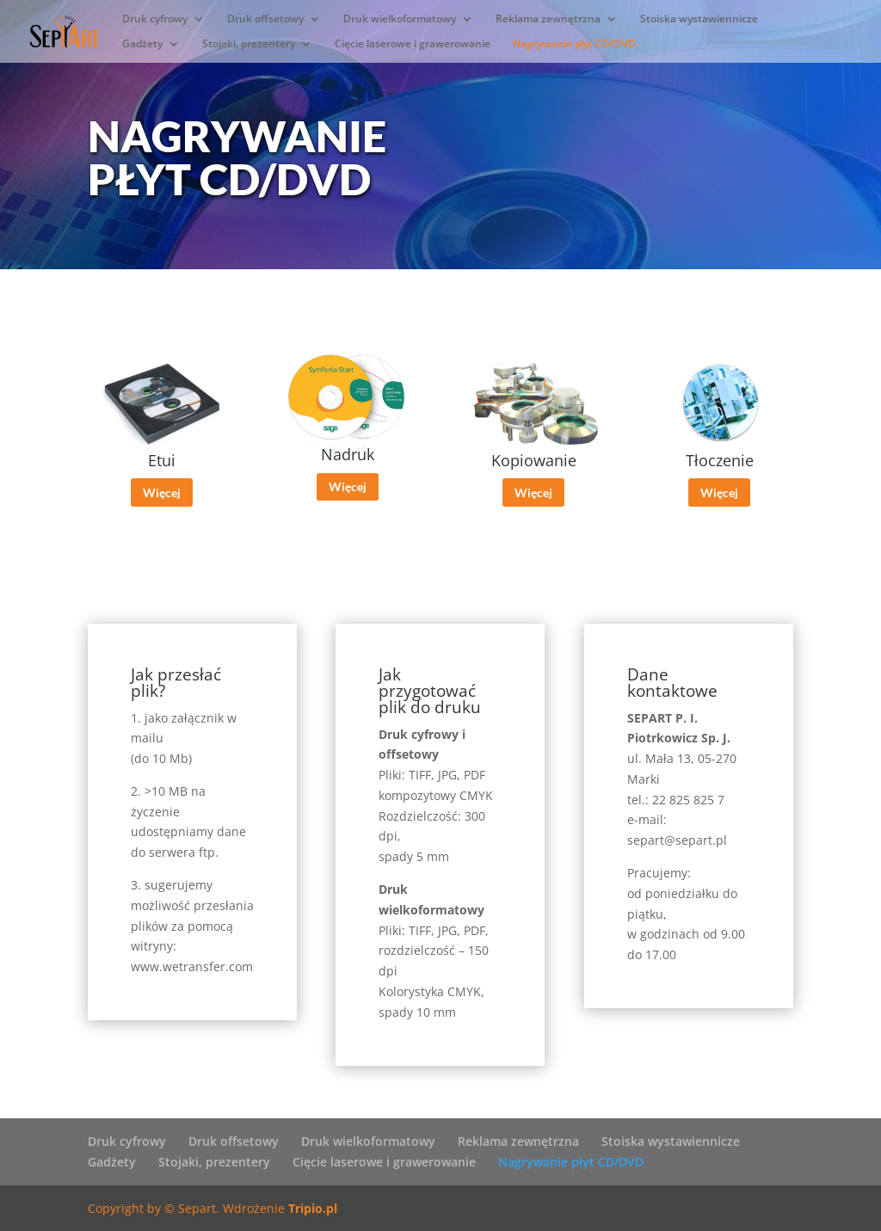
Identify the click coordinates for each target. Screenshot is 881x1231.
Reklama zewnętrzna (548, 19)
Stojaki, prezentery (248, 44)
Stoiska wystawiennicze (699, 19)
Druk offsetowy (265, 19)
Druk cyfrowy (155, 19)
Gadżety (142, 44)
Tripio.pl (312, 1208)
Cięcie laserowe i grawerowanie (412, 44)
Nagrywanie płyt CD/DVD (574, 44)
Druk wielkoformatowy (399, 19)
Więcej (162, 492)
